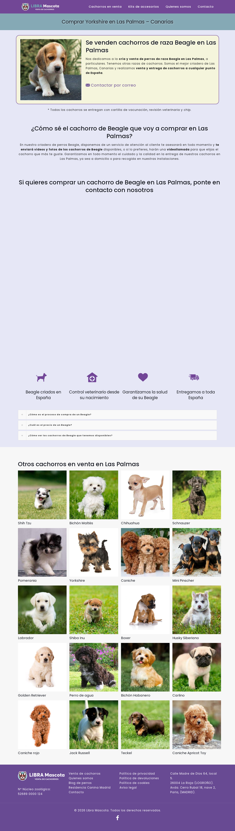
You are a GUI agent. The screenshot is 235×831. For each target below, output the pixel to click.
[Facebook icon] (117, 819)
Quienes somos (81, 778)
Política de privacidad (137, 774)
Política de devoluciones (139, 778)
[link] (117, 414)
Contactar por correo (111, 85)
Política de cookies (134, 783)
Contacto (76, 792)
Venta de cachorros (85, 774)
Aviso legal (128, 788)
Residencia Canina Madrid (90, 788)
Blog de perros (80, 783)
